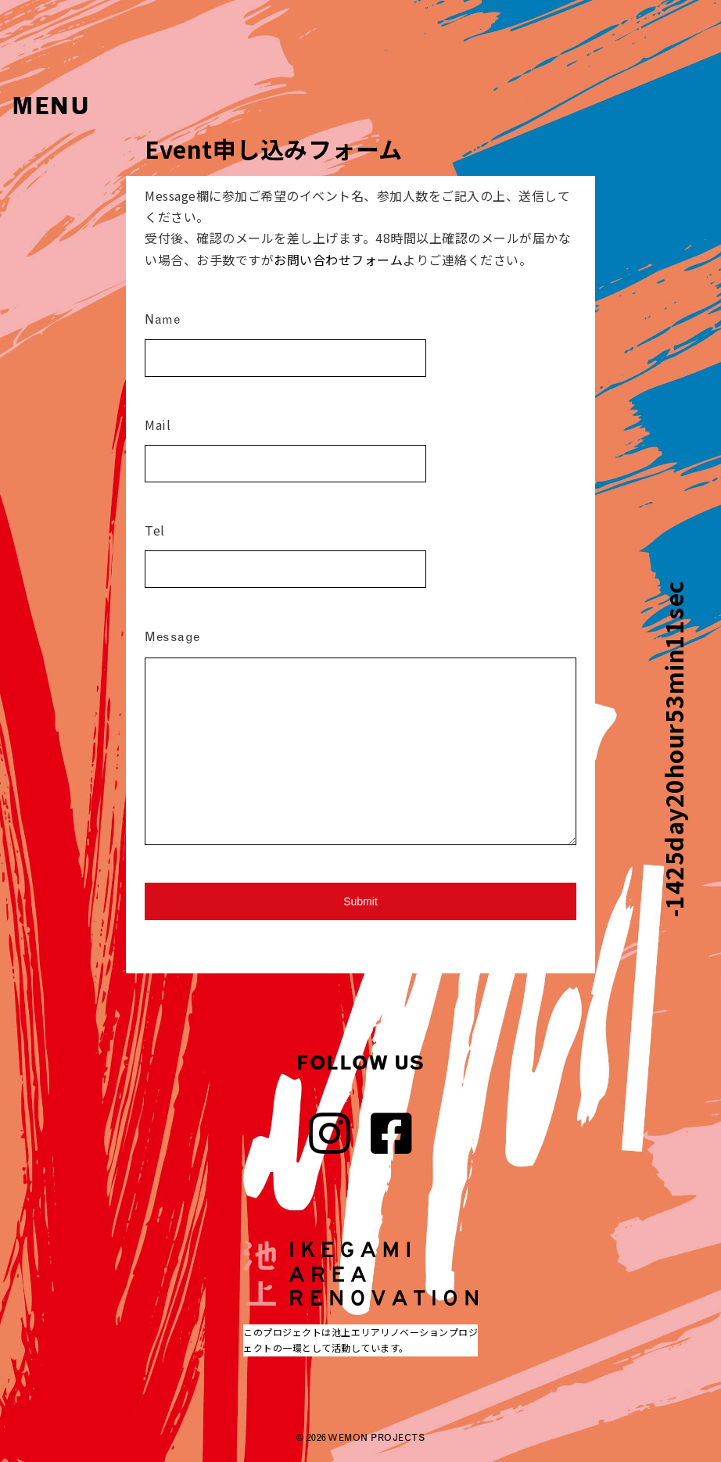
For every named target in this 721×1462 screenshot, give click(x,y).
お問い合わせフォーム (338, 259)
